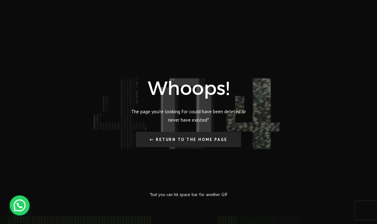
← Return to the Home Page (188, 139)
